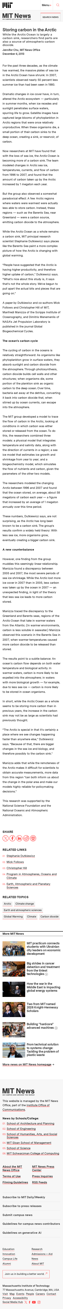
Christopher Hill (17, 868)
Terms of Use (12, 1176)
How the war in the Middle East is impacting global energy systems (43, 987)
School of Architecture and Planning (30, 1123)
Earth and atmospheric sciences (23, 910)
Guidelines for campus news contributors (31, 1223)
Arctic (7, 903)
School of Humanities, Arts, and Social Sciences (32, 1135)
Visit (5, 1293)
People (30, 1293)
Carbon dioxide (49, 916)
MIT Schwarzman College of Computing (33, 1153)
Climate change (24, 903)
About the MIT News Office (12, 1168)
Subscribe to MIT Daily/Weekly (24, 1197)
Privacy (7, 1298)
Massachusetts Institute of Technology (26, 1285)
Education (8, 1249)
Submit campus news (17, 1215)
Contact (51, 1293)
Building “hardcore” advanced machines (40, 1025)
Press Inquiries (42, 1176)
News (35, 1258)
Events (20, 1293)
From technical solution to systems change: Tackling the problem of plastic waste (43, 1050)
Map (12, 1293)
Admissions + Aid (42, 1254)
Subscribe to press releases (22, 1206)
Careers (40, 1293)
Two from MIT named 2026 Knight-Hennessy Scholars (42, 1007)
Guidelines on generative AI (22, 1232)
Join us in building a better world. (26, 1274)
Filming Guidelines (15, 1182)
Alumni (7, 1263)
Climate (31, 916)
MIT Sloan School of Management (29, 1142)
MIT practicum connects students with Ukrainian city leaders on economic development (43, 948)
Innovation (9, 1254)
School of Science (18, 1148)
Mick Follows (15, 862)
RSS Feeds (39, 1182)
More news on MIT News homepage (27, 1064)
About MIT (38, 1263)
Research (37, 1249)
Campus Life (10, 1258)
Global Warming (13, 916)
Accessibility (20, 1298)
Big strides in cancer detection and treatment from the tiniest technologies (43, 969)
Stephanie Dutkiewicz (21, 856)
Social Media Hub (13, 1302)
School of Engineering (21, 1128)
